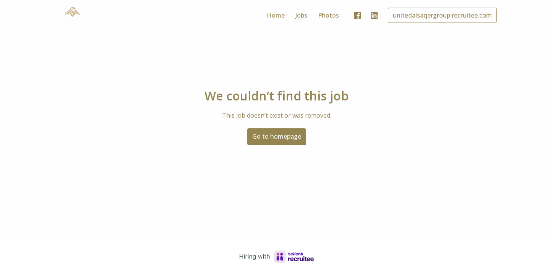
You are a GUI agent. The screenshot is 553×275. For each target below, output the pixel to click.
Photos (328, 15)
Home (276, 15)
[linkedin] (374, 15)
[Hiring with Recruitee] (277, 257)
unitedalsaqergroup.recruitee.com (442, 15)
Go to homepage (276, 136)
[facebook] (357, 15)
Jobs (301, 15)
